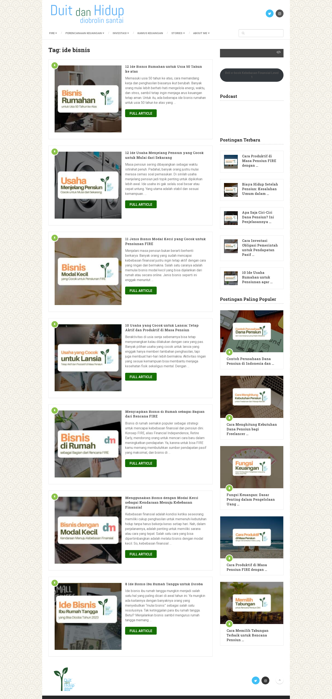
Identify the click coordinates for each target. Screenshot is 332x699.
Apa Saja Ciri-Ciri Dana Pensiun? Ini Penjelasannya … (258, 217)
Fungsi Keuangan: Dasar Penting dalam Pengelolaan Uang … (251, 499)
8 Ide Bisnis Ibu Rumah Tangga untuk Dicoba (149, 488)
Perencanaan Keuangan (84, 33)
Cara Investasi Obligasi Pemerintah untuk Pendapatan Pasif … (260, 247)
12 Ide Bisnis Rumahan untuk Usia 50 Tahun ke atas (156, 66)
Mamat (279, 691)
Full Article (126, 104)
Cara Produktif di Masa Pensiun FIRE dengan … (259, 161)
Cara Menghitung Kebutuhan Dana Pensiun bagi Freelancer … (252, 429)
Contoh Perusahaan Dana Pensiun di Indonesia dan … (250, 361)
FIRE (51, 33)
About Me (204, 33)
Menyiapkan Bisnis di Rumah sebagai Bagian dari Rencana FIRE (154, 350)
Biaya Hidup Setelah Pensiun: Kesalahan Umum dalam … (260, 189)
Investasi (121, 33)
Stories (179, 33)
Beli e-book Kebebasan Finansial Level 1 (252, 75)
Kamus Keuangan (153, 33)
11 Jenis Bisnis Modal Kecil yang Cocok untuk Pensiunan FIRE (151, 209)
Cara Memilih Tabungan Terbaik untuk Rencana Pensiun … (247, 635)
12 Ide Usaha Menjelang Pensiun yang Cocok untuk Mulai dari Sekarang (155, 139)
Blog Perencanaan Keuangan (94, 691)
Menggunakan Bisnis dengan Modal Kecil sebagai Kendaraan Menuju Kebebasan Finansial (154, 420)
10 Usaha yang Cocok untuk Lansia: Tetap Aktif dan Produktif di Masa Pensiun (156, 279)
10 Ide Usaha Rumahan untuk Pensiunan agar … (257, 277)
